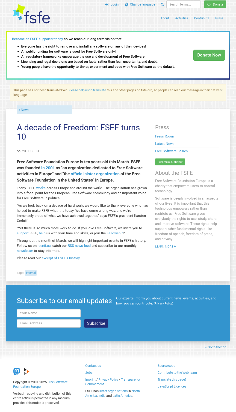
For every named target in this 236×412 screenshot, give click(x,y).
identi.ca (44, 246)
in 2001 (48, 167)
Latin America (122, 395)
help (42, 233)
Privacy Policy (108, 379)
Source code (166, 365)
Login (112, 4)
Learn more (164, 246)
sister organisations (113, 391)
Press (219, 18)
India (102, 395)
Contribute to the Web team (177, 372)
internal (31, 273)
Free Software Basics (171, 151)
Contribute (201, 18)
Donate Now (209, 55)
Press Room (164, 136)
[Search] (162, 4)
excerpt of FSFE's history (61, 258)
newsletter (25, 251)
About (164, 18)
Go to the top (217, 347)
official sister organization (95, 173)
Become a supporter (170, 162)
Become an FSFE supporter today (37, 39)
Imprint (90, 379)
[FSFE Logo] (31, 14)
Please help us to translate (87, 90)
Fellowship (115, 233)
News (25, 110)
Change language (140, 4)
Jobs (88, 372)
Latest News (164, 144)
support (23, 233)
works (41, 188)
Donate (215, 4)
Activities (181, 18)
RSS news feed (79, 246)
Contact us (93, 365)
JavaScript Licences (172, 386)
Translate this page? (172, 379)
